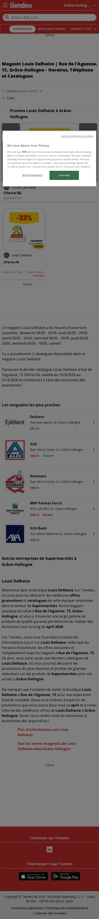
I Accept (64, 175)
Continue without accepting (77, 136)
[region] (49, 159)
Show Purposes (32, 175)
